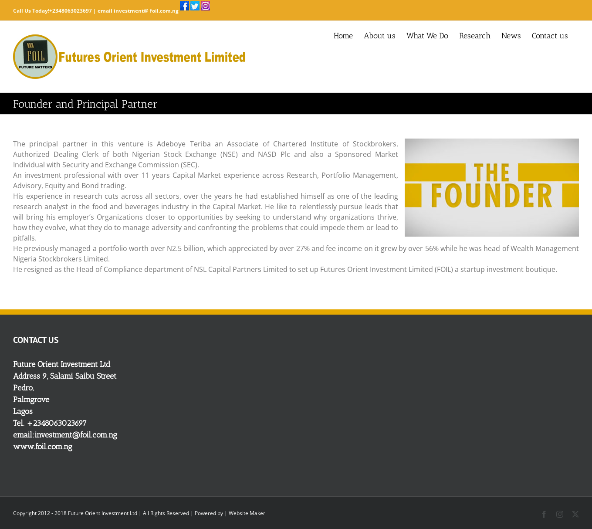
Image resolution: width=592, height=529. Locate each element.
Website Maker (247, 513)
